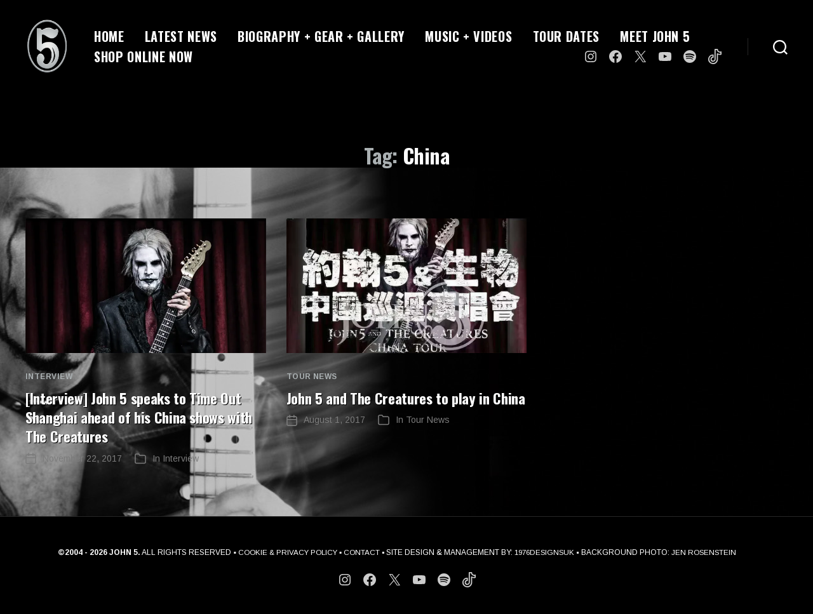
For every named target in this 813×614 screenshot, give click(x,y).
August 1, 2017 (334, 439)
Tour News (311, 376)
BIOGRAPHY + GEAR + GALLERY (321, 36)
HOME (109, 36)
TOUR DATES (566, 36)
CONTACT (361, 551)
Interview (48, 376)
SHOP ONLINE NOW (143, 56)
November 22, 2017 (82, 458)
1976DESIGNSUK (546, 551)
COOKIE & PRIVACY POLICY (284, 551)
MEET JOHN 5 (655, 36)
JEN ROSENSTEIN (708, 551)
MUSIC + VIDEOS (468, 36)
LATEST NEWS (181, 36)
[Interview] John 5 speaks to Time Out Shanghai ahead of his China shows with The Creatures (139, 416)
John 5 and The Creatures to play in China (393, 407)
